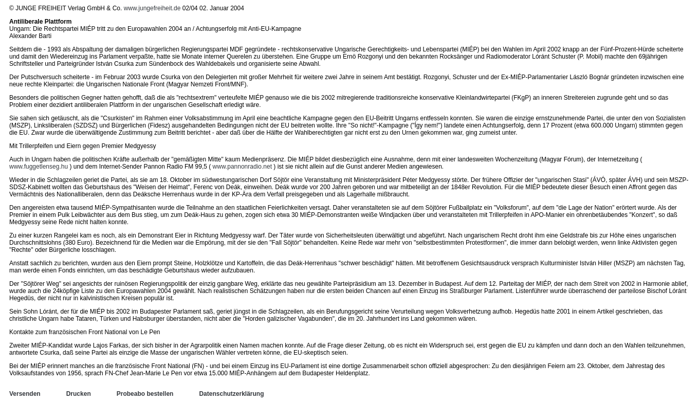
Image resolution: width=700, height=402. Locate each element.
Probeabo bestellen (145, 393)
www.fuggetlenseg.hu (38, 166)
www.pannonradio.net (242, 166)
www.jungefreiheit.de (152, 8)
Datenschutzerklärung (231, 393)
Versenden (25, 393)
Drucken (78, 393)
